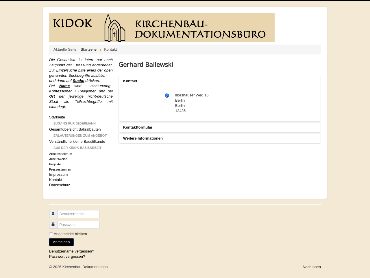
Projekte (55, 164)
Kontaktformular (137, 127)
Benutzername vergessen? (71, 251)
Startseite (57, 117)
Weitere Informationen (143, 138)
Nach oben (312, 267)
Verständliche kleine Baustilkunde (77, 141)
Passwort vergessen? (67, 256)
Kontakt (55, 180)
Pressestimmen (60, 169)
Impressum (58, 174)
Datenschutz (59, 185)
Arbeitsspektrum (60, 154)
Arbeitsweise (58, 159)
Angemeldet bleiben (70, 234)
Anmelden (61, 242)
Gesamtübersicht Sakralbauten (75, 129)
